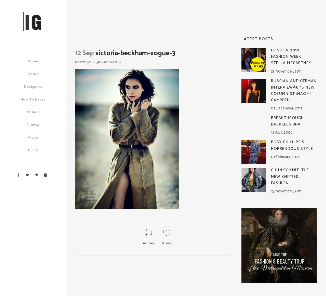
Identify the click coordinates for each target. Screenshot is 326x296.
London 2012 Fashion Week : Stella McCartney (291, 56)
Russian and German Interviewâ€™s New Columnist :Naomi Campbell (294, 91)
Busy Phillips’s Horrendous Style (292, 145)
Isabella (114, 62)
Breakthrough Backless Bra (287, 121)
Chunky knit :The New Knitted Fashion (290, 176)
